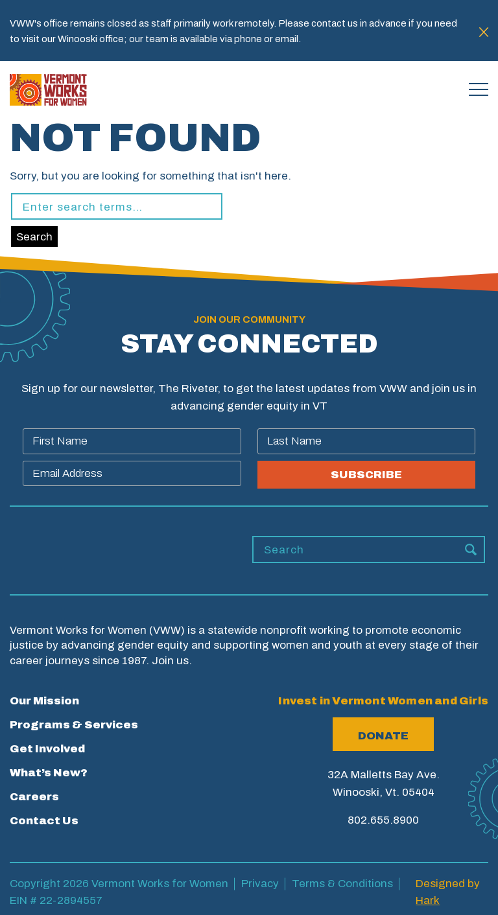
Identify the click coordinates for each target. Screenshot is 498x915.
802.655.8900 (383, 820)
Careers (34, 797)
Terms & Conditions (342, 883)
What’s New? (49, 773)
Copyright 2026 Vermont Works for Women (119, 883)
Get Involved (47, 749)
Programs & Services (74, 725)
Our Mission (44, 701)
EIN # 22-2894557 (56, 900)
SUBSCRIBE (366, 475)
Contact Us (44, 821)
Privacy (260, 883)
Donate (383, 736)
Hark (428, 900)
